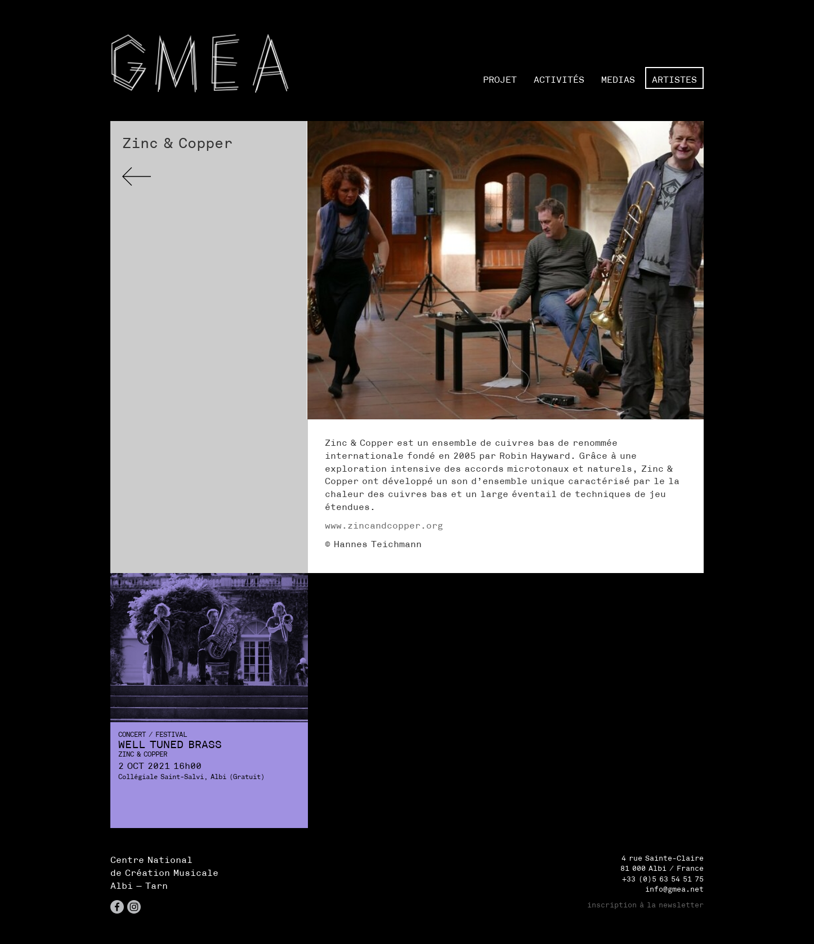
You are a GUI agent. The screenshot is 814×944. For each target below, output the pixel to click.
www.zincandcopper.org (384, 525)
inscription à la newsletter (645, 905)
